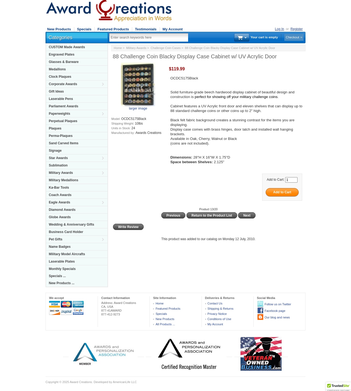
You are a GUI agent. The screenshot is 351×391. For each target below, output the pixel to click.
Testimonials (146, 29)
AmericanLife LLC (125, 382)
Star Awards (58, 158)
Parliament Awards (63, 106)
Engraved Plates (61, 54)
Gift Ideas (56, 91)
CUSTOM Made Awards (67, 47)
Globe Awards (60, 217)
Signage (55, 151)
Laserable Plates (62, 261)
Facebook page (275, 310)
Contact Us (215, 303)
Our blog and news (277, 317)
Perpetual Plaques (63, 121)
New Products (59, 29)
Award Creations (81, 382)
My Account (173, 29)
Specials (84, 29)
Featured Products (113, 29)
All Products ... (165, 324)
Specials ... (57, 276)
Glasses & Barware (64, 62)
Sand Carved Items (63, 143)
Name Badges (59, 247)
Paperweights (59, 114)
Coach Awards (60, 195)
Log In (279, 29)
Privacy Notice (217, 313)
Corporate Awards (63, 84)
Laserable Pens (61, 99)
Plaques (55, 128)
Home (118, 48)
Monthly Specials (62, 269)
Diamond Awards (62, 210)
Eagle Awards (59, 202)
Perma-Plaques (61, 136)
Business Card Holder (66, 232)
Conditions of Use (219, 319)
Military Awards (61, 173)
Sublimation (58, 165)
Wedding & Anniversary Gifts (71, 224)
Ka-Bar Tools (59, 187)
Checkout (292, 37)
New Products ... (61, 283)
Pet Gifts (55, 239)
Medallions (57, 69)
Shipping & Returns (221, 308)
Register (296, 29)
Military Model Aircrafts (67, 254)
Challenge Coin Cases (165, 48)
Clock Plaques (60, 77)
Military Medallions (63, 180)
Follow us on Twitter (278, 304)
